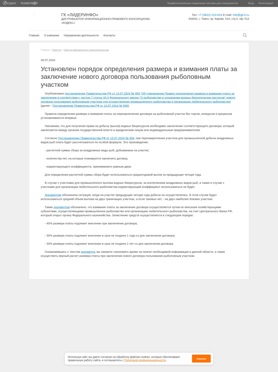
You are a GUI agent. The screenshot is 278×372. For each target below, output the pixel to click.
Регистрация (266, 3)
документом (62, 207)
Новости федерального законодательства (86, 50)
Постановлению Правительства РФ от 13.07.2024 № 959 (96, 138)
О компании (51, 35)
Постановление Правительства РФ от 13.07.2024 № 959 (90, 105)
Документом (53, 195)
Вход (251, 3)
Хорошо (201, 358)
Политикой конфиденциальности (145, 360)
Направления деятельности (81, 35)
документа (88, 251)
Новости (56, 50)
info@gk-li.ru (241, 14)
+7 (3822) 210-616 (210, 14)
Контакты (109, 35)
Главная (34, 35)
